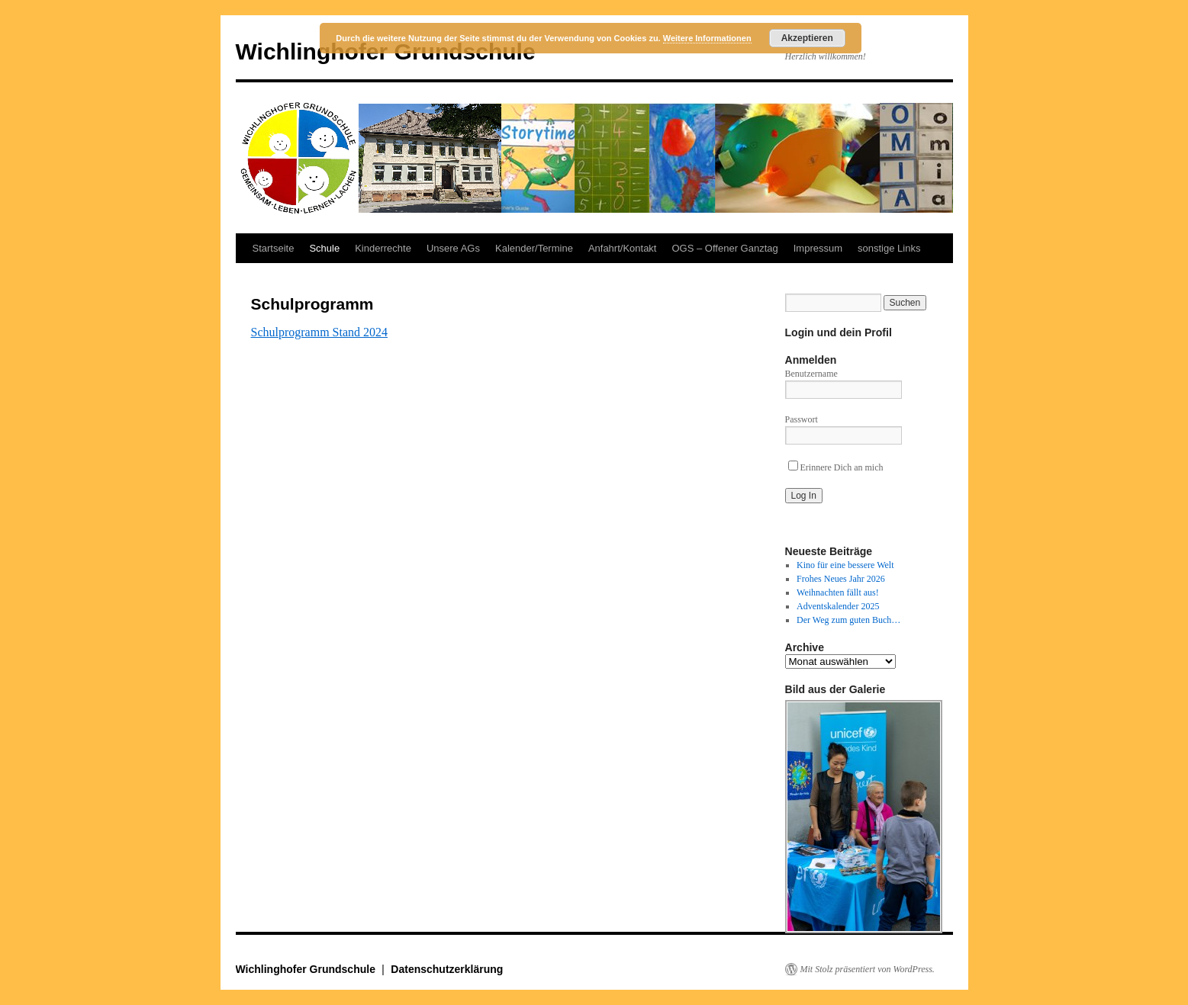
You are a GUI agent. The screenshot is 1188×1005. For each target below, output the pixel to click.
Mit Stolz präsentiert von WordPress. (867, 969)
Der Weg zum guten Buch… (848, 620)
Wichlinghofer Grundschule (307, 969)
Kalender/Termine (534, 248)
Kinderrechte (383, 248)
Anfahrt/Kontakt (622, 248)
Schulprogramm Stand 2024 (319, 332)
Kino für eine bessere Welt (845, 565)
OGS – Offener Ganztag (725, 248)
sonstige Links (889, 248)
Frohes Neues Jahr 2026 (841, 578)
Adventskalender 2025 (838, 606)
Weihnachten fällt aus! (838, 592)
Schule (324, 248)
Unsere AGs (453, 248)
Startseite (274, 248)
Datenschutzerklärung (447, 969)
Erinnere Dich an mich (836, 467)
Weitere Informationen (707, 38)
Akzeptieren (807, 38)
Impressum (818, 248)
